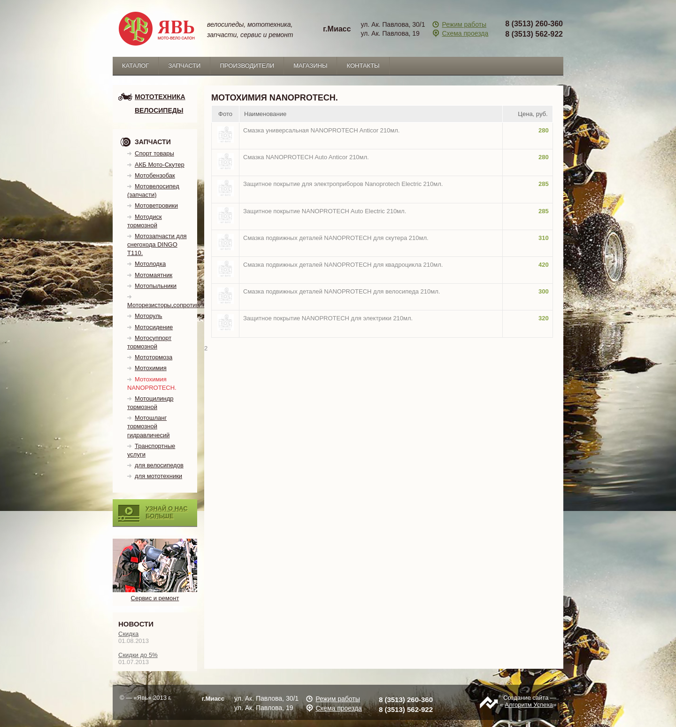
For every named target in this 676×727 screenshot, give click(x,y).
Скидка (128, 633)
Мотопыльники (156, 285)
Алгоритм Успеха (529, 704)
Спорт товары (154, 153)
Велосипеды (159, 110)
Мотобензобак (155, 175)
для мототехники (158, 476)
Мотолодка (150, 263)
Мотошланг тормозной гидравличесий (148, 426)
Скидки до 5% (138, 654)
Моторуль (148, 315)
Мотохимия (151, 367)
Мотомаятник (153, 274)
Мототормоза (153, 357)
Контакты (362, 65)
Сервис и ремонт (155, 594)
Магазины (310, 65)
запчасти (184, 65)
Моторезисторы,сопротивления (171, 305)
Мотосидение (154, 327)
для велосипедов (159, 465)
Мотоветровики (156, 205)
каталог (135, 65)
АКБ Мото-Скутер (159, 164)
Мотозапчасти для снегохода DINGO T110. (157, 244)
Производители (247, 65)
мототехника (160, 97)
